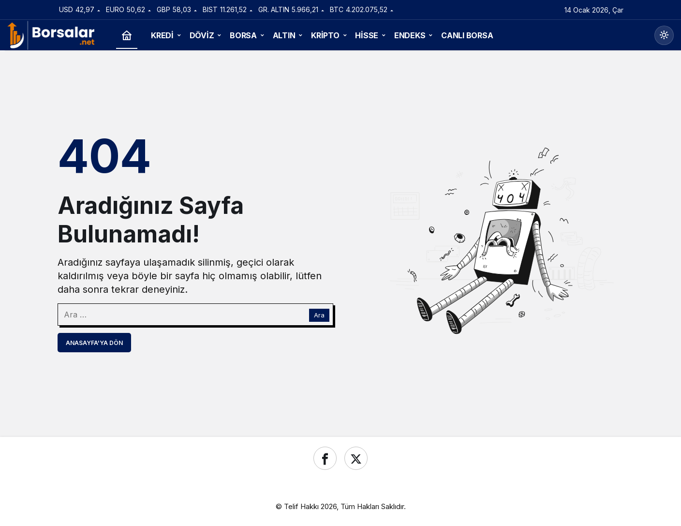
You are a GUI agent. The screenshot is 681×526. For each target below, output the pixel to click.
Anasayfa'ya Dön (94, 342)
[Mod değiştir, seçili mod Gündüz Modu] (664, 35)
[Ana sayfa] (127, 35)
